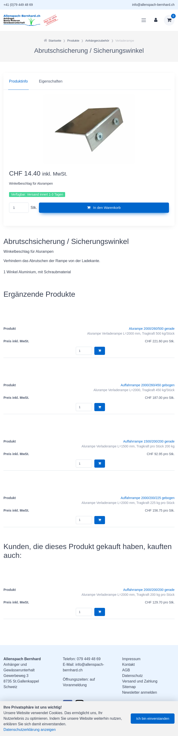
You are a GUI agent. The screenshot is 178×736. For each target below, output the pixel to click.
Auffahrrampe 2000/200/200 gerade (149, 590)
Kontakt (128, 664)
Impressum (131, 659)
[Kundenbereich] (155, 20)
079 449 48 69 (88, 659)
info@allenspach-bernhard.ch (153, 5)
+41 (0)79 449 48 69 (18, 5)
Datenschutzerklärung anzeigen (29, 730)
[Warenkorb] (169, 20)
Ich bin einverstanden (152, 718)
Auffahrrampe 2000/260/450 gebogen (148, 385)
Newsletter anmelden (139, 692)
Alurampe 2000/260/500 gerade (152, 328)
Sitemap (129, 687)
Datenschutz (132, 676)
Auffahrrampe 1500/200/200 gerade (149, 441)
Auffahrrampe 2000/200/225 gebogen (148, 498)
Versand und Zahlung (139, 681)
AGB (126, 670)
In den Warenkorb (104, 208)
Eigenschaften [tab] (50, 81)
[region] (89, 81)
